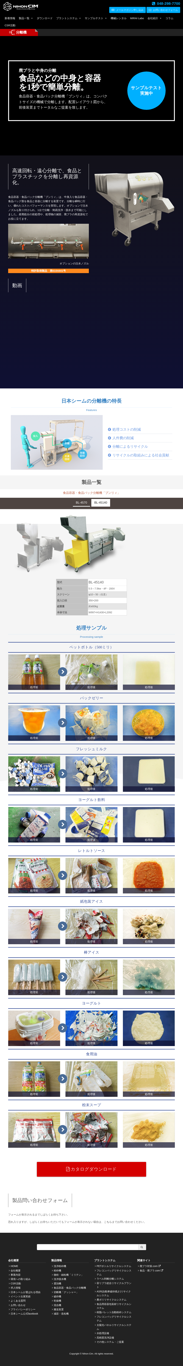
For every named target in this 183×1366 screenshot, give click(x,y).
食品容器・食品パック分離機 (70, 1287)
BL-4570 (81, 502)
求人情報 (16, 1287)
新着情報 (10, 18)
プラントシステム (68, 18)
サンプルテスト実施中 (146, 91)
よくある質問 (18, 1300)
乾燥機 (57, 1300)
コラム (169, 18)
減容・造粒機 (61, 1313)
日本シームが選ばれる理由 (25, 1292)
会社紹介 (155, 18)
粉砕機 (57, 1270)
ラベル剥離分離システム (110, 1278)
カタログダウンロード (91, 1169)
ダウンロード (45, 18)
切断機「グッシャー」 (66, 1292)
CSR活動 (10, 25)
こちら (108, 1221)
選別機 (57, 1283)
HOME (14, 1266)
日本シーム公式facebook (24, 1313)
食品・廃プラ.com (152, 1270)
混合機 (57, 1305)
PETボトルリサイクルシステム (114, 1266)
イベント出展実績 (20, 1296)
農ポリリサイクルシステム (111, 1299)
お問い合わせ (18, 1305)
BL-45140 (100, 502)
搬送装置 (59, 1309)
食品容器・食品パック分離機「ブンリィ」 (91, 493)
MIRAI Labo (137, 18)
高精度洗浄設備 (105, 1337)
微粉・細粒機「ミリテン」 (69, 1274)
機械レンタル (119, 18)
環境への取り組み (20, 1279)
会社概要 (16, 1270)
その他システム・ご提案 (110, 1341)
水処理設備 (103, 1333)
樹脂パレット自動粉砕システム (114, 1312)
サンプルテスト (96, 18)
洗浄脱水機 (60, 1279)
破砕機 (57, 1296)
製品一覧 (26, 18)
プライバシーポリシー (23, 1309)
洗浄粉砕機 (60, 1266)
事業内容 (16, 1274)
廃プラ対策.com (151, 1266)
